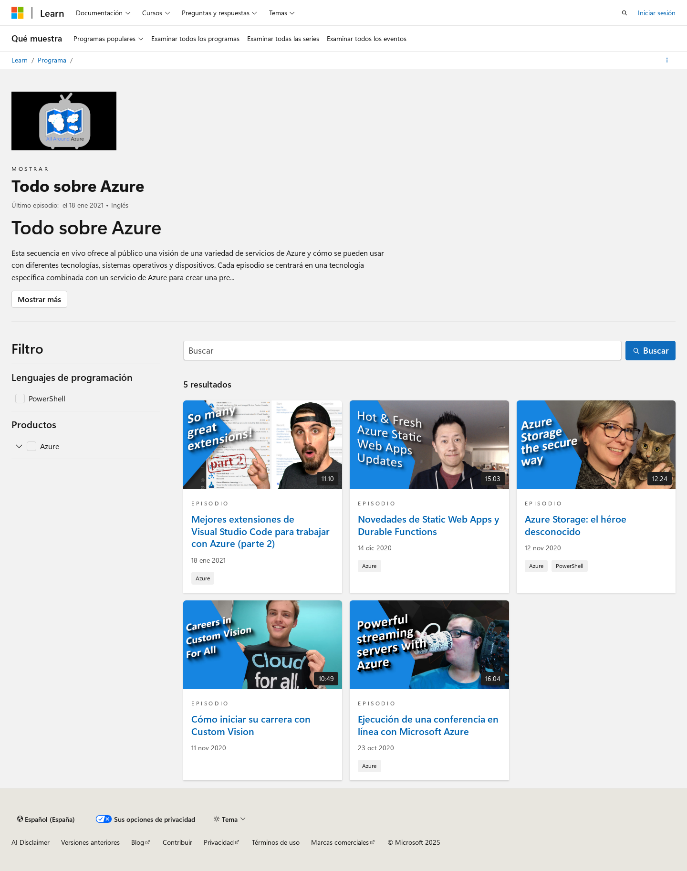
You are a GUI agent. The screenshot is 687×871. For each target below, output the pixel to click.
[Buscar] (402, 350)
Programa (53, 59)
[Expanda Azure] (19, 446)
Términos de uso (276, 842)
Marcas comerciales (340, 842)
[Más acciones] (667, 60)
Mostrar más (39, 299)
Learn (20, 59)
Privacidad (219, 842)
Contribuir (177, 842)
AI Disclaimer (30, 842)
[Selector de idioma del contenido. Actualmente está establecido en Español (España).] (46, 819)
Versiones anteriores (90, 842)
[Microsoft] (17, 13)
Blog (137, 842)
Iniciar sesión (657, 12)
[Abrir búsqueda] (624, 12)
